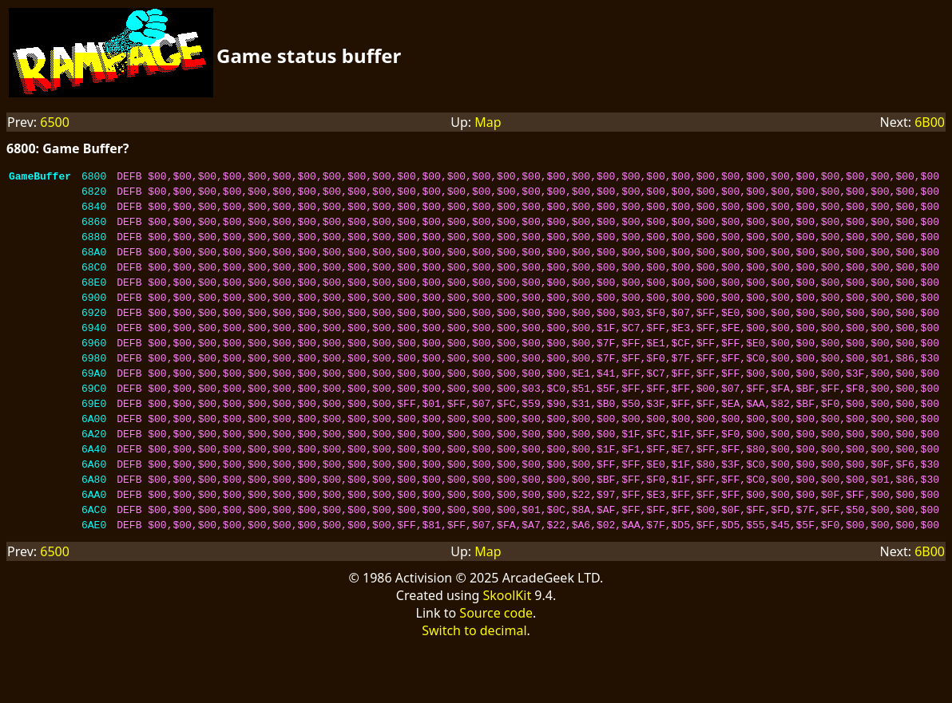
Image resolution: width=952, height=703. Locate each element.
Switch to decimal (474, 688)
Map (487, 122)
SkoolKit (507, 653)
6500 (54, 122)
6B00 (929, 122)
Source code (496, 670)
